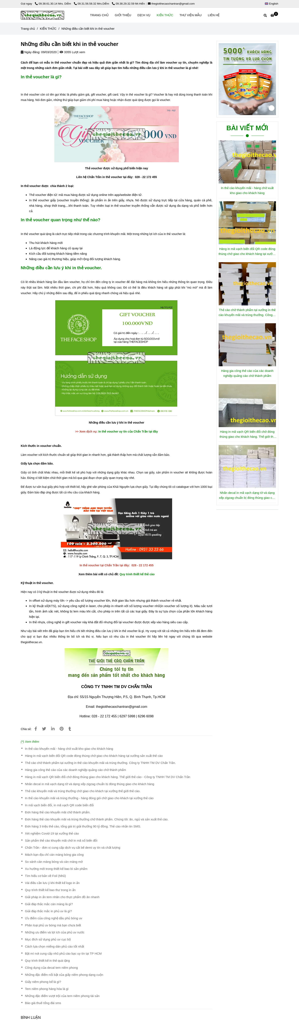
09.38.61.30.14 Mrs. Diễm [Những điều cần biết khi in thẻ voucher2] (53, 3)
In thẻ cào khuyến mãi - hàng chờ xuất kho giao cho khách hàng (69, 748)
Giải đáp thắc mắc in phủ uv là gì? (48, 911)
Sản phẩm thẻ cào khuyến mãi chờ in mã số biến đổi (61, 840)
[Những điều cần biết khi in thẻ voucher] (42, 15)
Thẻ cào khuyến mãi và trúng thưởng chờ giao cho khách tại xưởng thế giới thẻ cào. (82, 791)
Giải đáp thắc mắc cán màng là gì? (49, 904)
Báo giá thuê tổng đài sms (43, 1003)
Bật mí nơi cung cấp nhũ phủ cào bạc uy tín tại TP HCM (63, 953)
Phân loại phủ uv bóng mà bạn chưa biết (53, 925)
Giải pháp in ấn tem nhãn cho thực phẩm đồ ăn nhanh (62, 897)
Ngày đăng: (30, 52)
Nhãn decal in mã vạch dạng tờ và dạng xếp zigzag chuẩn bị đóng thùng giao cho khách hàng (89, 784)
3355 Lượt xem (72, 52)
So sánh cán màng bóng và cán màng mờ (54, 861)
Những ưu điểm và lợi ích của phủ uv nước (55, 932)
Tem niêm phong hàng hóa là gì (47, 989)
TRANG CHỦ (99, 15)
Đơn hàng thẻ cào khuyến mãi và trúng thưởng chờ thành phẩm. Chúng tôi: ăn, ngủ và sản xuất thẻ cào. (96, 819)
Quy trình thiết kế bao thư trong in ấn (50, 890)
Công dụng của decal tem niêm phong (51, 967)
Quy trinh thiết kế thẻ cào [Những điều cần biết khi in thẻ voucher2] (137, 574)
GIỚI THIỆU (123, 15)
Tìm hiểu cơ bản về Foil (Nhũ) (45, 876)
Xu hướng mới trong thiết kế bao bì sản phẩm (56, 868)
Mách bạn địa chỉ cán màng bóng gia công (54, 854)
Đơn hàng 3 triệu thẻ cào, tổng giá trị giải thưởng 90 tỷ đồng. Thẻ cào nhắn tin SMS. (83, 826)
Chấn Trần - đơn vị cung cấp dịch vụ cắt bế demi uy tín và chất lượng (72, 847)
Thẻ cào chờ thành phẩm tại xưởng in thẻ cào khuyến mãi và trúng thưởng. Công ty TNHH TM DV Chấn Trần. (100, 763)
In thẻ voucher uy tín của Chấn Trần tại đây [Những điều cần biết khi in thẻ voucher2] (128, 431)
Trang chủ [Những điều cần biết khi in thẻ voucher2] (28, 28)
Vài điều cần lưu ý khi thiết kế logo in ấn (52, 883)
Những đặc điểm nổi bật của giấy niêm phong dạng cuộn (64, 974)
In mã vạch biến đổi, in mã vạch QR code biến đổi (59, 805)
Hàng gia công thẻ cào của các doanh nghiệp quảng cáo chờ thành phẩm (75, 770)
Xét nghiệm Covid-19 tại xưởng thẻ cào (52, 833)
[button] (272, 3)
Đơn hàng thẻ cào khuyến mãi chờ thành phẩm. (58, 812)
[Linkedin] (53, 729)
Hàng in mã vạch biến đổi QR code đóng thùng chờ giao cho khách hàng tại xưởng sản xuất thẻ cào (94, 755)
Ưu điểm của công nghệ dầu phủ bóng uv (53, 918)
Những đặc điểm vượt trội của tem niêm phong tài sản (62, 996)
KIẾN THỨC (165, 15)
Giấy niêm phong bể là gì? (43, 981)
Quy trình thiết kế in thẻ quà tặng (47, 960)
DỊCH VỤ (144, 15)
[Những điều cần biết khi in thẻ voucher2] (274, 15)
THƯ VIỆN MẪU (190, 15)
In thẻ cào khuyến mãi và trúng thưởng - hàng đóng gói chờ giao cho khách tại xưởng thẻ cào (89, 798)
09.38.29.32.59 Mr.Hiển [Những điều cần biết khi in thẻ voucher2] (128, 3)
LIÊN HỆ (213, 15)
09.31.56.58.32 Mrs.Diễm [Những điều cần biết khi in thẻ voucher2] (92, 3)
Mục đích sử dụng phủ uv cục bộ (48, 939)
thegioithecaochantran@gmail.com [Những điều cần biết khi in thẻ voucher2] (171, 3)
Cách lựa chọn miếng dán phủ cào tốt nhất (54, 946)
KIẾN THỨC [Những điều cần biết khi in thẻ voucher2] (48, 28)
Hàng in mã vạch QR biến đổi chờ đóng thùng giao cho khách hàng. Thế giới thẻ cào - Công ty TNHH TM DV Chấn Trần (107, 777)
